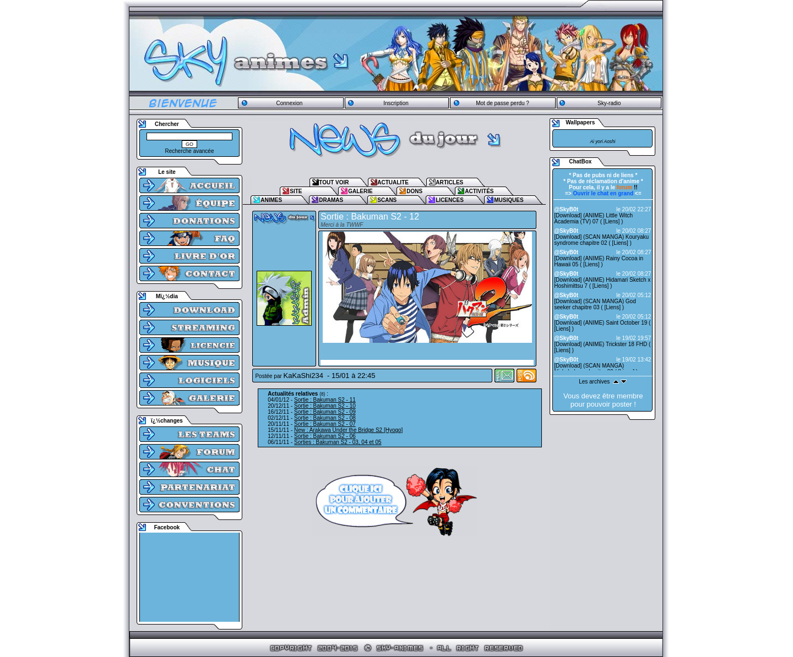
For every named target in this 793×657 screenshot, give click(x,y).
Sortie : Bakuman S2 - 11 (325, 400)
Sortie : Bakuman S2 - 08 (325, 418)
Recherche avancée (189, 151)
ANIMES (271, 200)
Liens (611, 221)
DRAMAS (331, 200)
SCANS (387, 200)
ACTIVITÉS (479, 191)
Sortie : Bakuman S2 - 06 (325, 436)
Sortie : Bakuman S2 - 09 (325, 412)
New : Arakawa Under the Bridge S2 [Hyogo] (348, 430)
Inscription (396, 103)
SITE (296, 191)
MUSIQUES (508, 200)
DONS (414, 191)
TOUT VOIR (334, 182)
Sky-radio (609, 103)
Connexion (289, 103)
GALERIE (360, 191)
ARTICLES (449, 182)
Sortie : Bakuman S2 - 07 (325, 424)
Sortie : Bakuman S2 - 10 (325, 406)
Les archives (594, 382)
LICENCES (450, 200)
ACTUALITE (393, 182)
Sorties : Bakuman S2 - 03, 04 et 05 (337, 442)
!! (627, 187)
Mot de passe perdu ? (502, 103)
